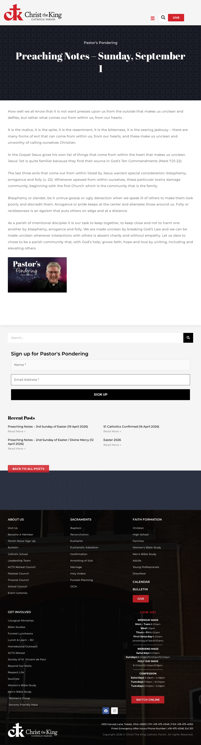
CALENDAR (141, 582)
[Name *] (100, 364)
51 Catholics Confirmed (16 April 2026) (131, 426)
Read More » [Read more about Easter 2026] (112, 445)
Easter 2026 (112, 440)
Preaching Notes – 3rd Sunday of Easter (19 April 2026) (48, 426)
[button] (108, 18)
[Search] (188, 338)
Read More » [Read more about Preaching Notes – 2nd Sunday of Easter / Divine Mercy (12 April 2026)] (17, 449)
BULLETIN (140, 589)
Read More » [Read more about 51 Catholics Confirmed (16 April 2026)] (112, 431)
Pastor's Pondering (100, 43)
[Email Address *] (100, 379)
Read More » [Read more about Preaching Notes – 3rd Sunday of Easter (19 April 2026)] (17, 431)
